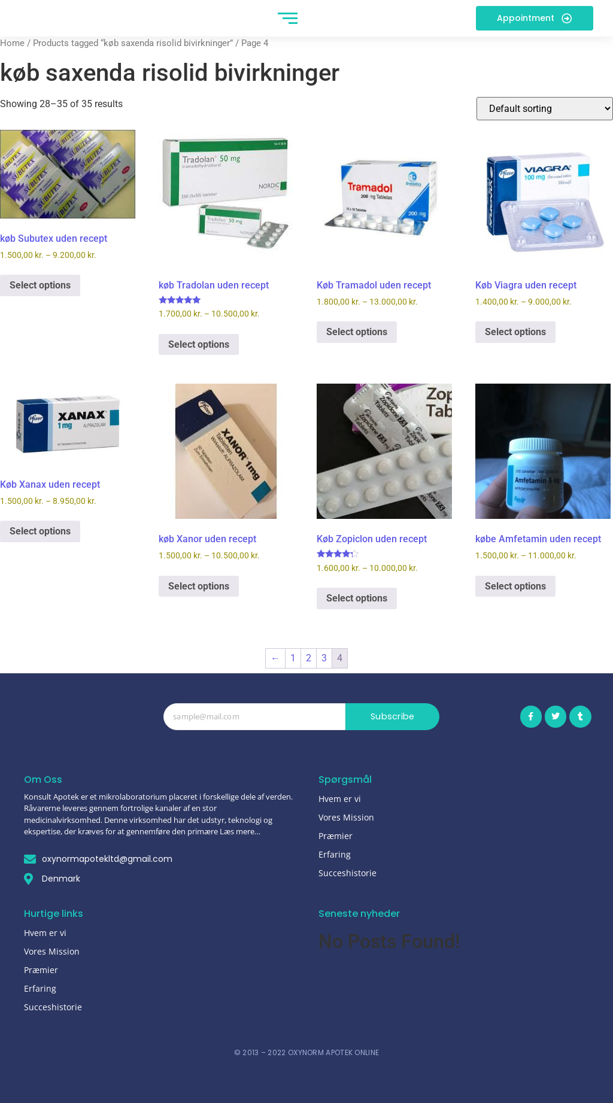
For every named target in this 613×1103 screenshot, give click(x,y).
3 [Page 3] (324, 658)
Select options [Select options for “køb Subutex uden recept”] (40, 285)
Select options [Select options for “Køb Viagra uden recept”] (515, 332)
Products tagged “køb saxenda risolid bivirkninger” (133, 43)
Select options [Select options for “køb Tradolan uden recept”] (198, 344)
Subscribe (392, 716)
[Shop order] (545, 108)
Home (12, 43)
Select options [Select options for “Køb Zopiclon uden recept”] (356, 598)
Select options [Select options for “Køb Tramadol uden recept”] (356, 332)
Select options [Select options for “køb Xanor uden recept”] (198, 586)
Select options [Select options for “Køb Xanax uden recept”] (40, 531)
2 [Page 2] (308, 658)
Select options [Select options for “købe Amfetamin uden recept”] (515, 586)
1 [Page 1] (293, 658)
